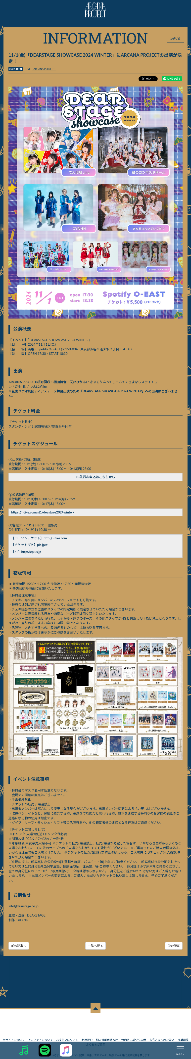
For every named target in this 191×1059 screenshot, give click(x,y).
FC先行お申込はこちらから (95, 477)
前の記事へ (18, 945)
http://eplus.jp (31, 551)
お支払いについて (67, 1029)
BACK (175, 38)
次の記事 (174, 945)
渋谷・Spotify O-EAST (44, 349)
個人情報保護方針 (107, 1029)
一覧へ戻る (95, 945)
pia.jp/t (42, 545)
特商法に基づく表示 (133, 1029)
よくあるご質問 (95, 1033)
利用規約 (87, 1029)
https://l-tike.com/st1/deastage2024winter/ (43, 512)
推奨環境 (183, 1029)
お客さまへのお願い (161, 1029)
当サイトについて (14, 1029)
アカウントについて (40, 1029)
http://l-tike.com (55, 538)
